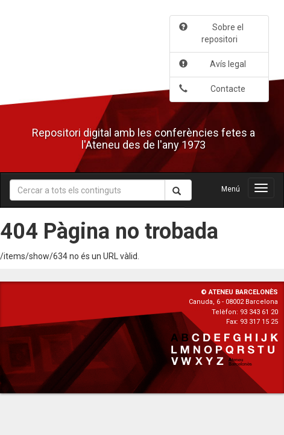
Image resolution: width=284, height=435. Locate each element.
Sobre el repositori (211, 33)
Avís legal (212, 64)
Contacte (212, 89)
